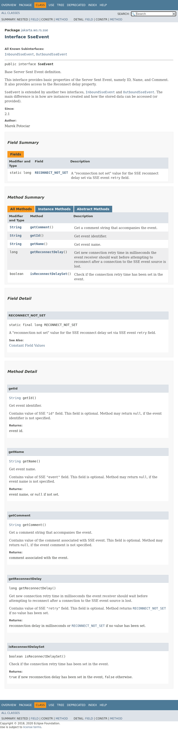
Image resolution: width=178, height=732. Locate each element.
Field (34, 19)
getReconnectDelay (46, 252)
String (16, 227)
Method (62, 19)
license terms (32, 727)
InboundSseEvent (19, 54)
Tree (60, 5)
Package (25, 5)
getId (35, 235)
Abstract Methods (93, 209)
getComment (40, 227)
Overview (8, 5)
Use (51, 5)
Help (103, 5)
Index (92, 5)
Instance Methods (54, 209)
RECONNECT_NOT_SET (51, 172)
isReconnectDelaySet (48, 274)
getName (37, 244)
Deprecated (76, 5)
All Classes (10, 13)
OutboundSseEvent (51, 54)
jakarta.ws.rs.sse (34, 30)
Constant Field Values (27, 345)
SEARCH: (124, 14)
